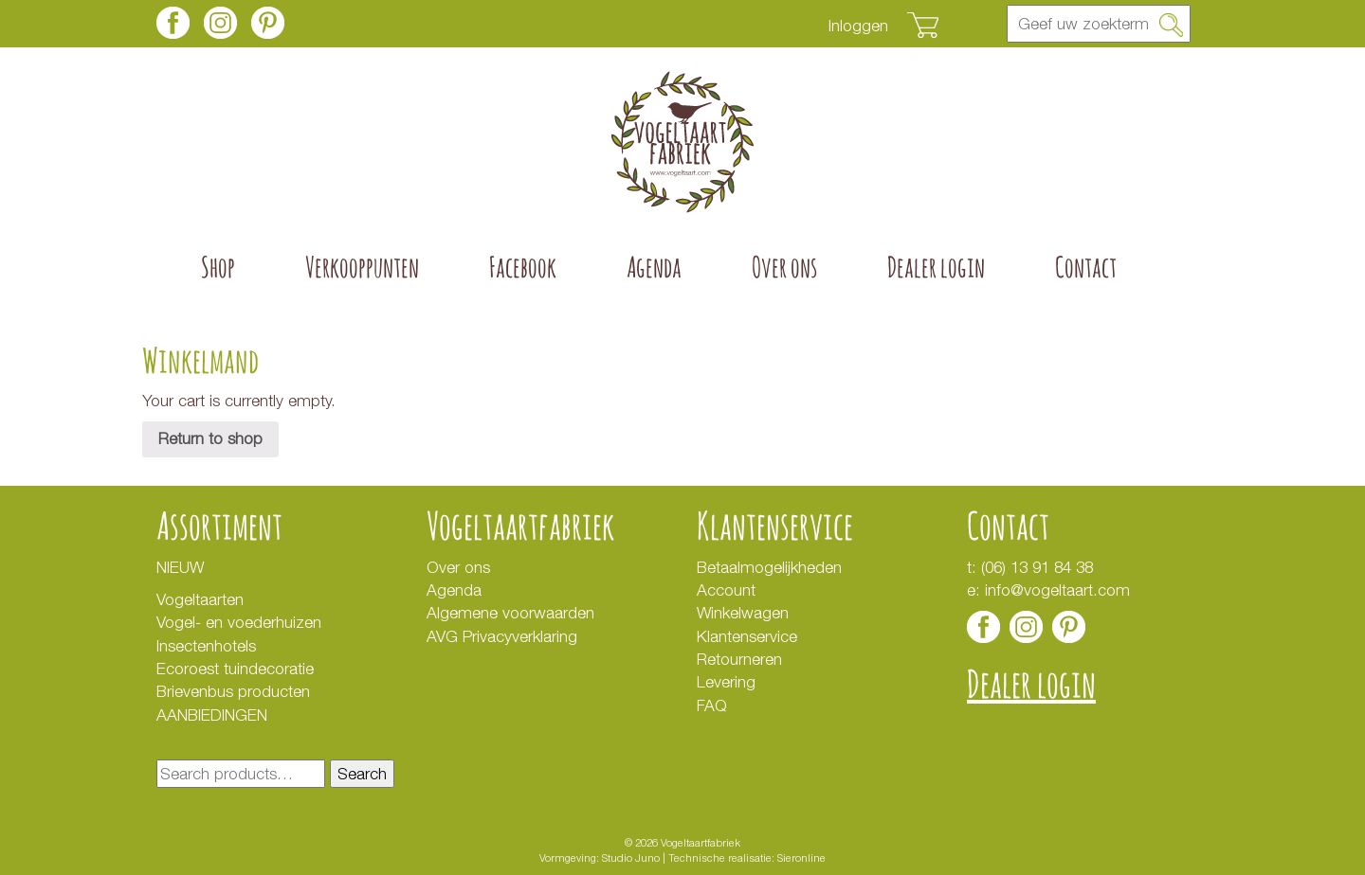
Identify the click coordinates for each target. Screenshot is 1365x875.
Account (726, 589)
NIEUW (180, 567)
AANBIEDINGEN (211, 714)
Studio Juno (631, 857)
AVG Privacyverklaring (504, 636)
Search (362, 773)
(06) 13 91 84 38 (1037, 567)
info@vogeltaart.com (1057, 589)
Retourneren (739, 659)
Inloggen (858, 25)
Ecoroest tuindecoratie (235, 668)
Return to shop (210, 438)
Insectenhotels (206, 645)
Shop (218, 266)
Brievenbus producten (233, 691)
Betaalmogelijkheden (769, 567)
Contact (1086, 266)
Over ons (784, 266)
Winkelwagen (743, 612)
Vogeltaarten (200, 599)
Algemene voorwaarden (510, 612)
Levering (726, 681)
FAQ (712, 705)
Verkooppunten (362, 266)
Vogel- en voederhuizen (238, 622)
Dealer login (936, 266)
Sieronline (801, 857)
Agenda (654, 266)
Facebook (522, 266)
